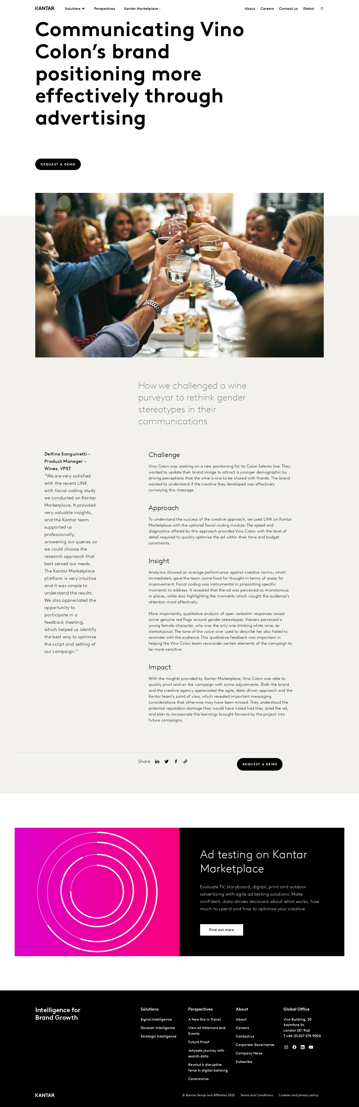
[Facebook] (294, 1048)
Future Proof (198, 1042)
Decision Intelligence (158, 1028)
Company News (249, 1053)
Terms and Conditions (256, 1095)
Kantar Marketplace (141, 9)
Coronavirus (198, 1079)
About (250, 9)
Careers (267, 9)
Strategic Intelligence (159, 1036)
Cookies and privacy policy (298, 1095)
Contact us (288, 9)
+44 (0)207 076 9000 (303, 1036)
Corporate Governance (255, 1045)
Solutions (72, 9)
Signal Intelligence (156, 1020)
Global (308, 9)
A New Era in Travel (204, 1020)
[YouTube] (302, 1048)
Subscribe (244, 1062)
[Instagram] (286, 1048)
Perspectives (104, 9)
